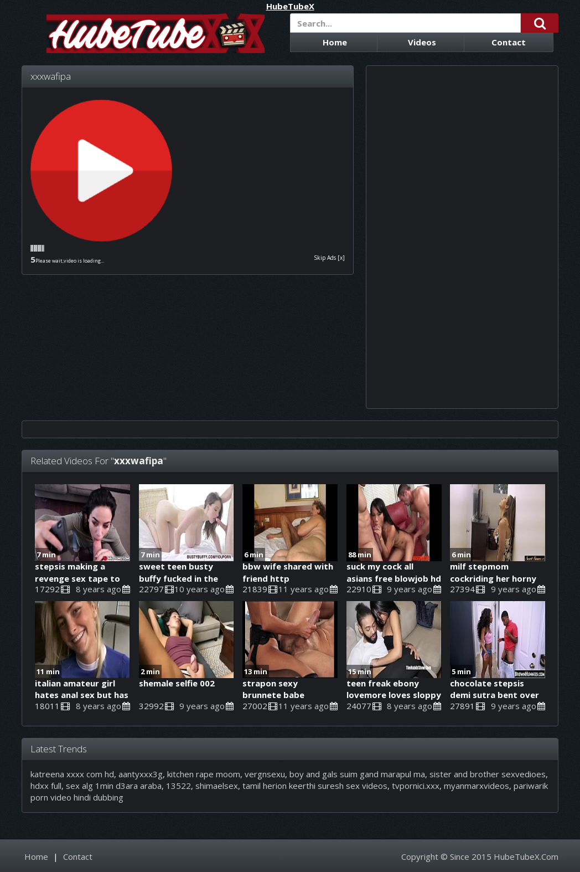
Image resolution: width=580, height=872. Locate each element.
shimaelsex (216, 785)
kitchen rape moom (203, 773)
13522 (178, 785)
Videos (422, 42)
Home (335, 42)
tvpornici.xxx (415, 785)
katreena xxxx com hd (72, 773)
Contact (508, 42)
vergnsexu (265, 773)
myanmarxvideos (476, 785)
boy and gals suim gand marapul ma (357, 773)
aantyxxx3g (140, 773)
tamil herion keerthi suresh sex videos (314, 785)
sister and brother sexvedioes (487, 773)
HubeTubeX (290, 6)
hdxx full (45, 785)
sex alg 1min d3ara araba (114, 785)
